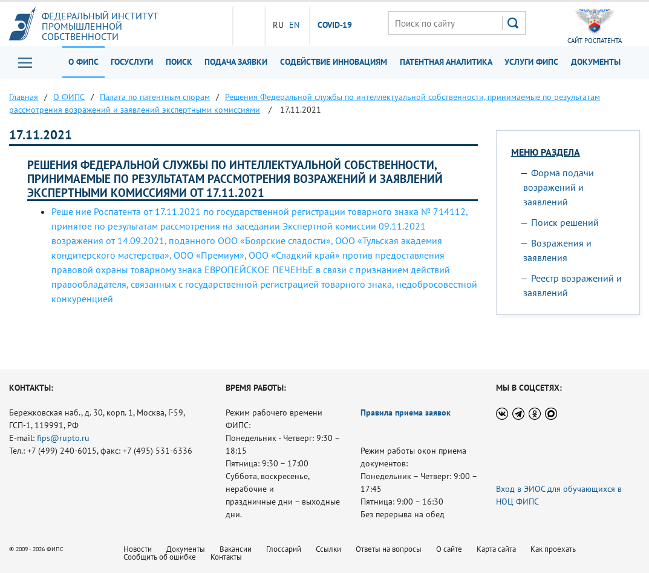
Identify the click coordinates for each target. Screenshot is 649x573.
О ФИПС (83, 61)
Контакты (226, 557)
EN (294, 24)
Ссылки (328, 549)
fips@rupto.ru (63, 437)
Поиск (179, 61)
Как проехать (553, 549)
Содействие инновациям (333, 61)
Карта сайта (496, 549)
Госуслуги (132, 61)
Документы (596, 61)
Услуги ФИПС (531, 61)
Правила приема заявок (405, 412)
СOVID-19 (335, 25)
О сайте (449, 549)
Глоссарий (283, 549)
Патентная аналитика (446, 61)
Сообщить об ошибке (159, 557)
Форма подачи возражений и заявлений (558, 187)
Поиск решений (565, 222)
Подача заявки (235, 61)
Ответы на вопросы (389, 549)
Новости (137, 549)
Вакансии (236, 549)
